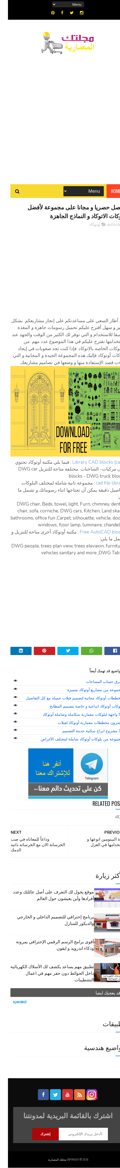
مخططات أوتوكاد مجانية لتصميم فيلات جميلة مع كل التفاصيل (66, 698)
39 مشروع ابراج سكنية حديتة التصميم (84, 731)
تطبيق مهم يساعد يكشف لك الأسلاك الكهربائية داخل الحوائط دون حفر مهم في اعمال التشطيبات (44, 973)
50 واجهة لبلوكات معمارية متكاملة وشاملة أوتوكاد (75, 714)
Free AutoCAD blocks (94, 532)
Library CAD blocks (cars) (91, 462)
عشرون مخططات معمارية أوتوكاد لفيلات (82, 722)
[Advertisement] (60, 116)
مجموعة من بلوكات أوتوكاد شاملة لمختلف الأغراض (74, 739)
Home (108, 191)
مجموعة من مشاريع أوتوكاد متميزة (87, 690)
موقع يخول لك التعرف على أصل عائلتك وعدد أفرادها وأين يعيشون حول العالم (45, 895)
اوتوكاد (87, 224)
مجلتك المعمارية (49, 1160)
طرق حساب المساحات (96, 681)
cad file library (103, 483)
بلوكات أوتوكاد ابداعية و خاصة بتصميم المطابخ (78, 706)
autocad (106, 224)
